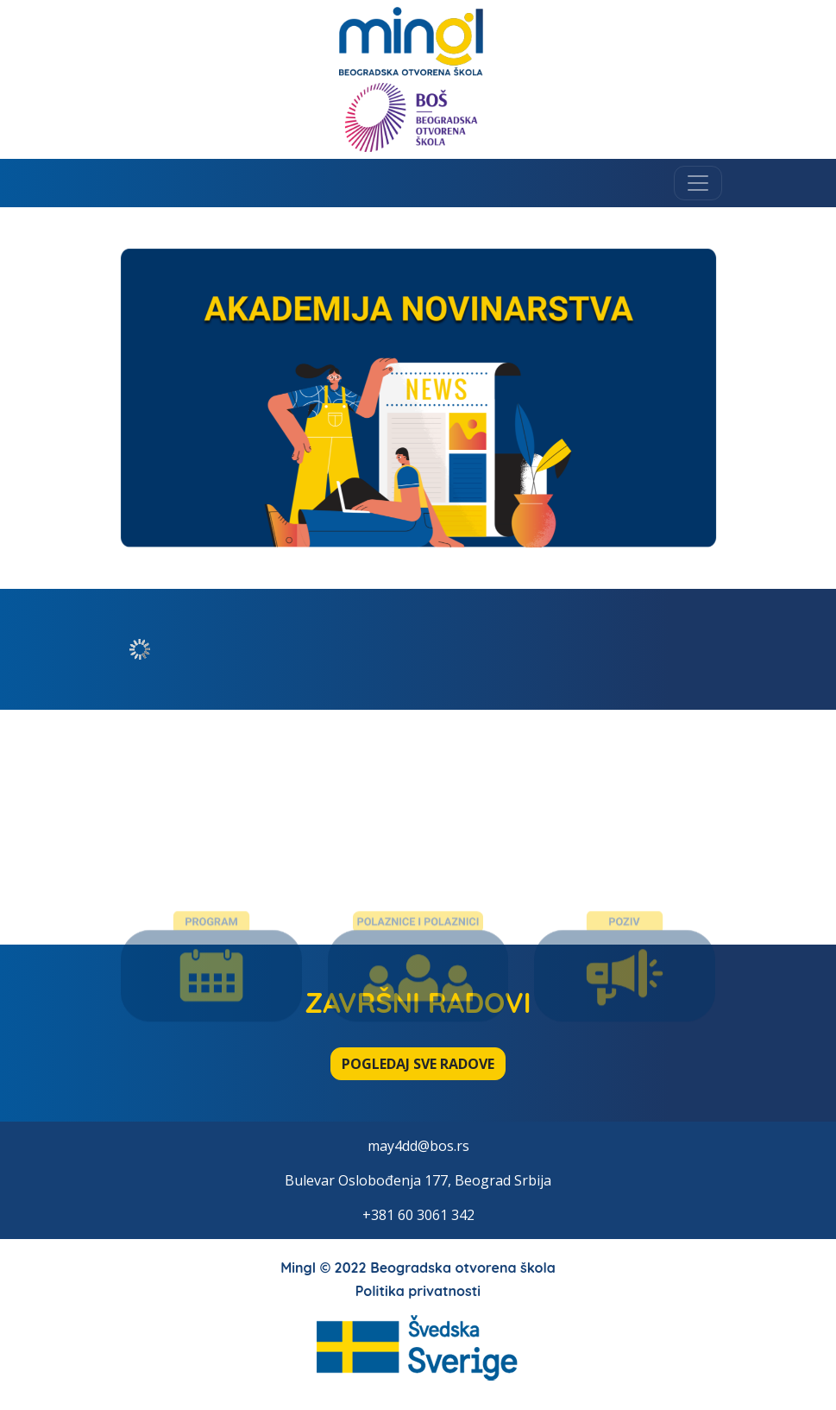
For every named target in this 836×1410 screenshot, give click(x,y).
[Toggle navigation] (698, 183)
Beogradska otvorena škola (463, 1267)
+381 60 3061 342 (418, 1214)
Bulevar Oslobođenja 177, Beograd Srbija (418, 1180)
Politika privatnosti (418, 1290)
